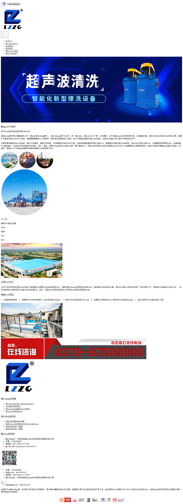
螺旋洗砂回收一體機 (14, 429)
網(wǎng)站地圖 (12, 409)
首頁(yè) (9, 41)
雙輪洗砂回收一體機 (14, 426)
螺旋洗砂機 (10, 421)
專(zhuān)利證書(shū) (14, 411)
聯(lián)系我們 (11, 53)
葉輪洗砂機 (19, 421)
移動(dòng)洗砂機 (13, 424)
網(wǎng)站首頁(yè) (14, 404)
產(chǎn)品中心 (12, 44)
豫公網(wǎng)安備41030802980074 (22, 446)
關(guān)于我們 (12, 51)
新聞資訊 (9, 49)
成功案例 (9, 46)
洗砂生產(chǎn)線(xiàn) (29, 424)
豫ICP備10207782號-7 (22, 475)
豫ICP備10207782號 (21, 444)
